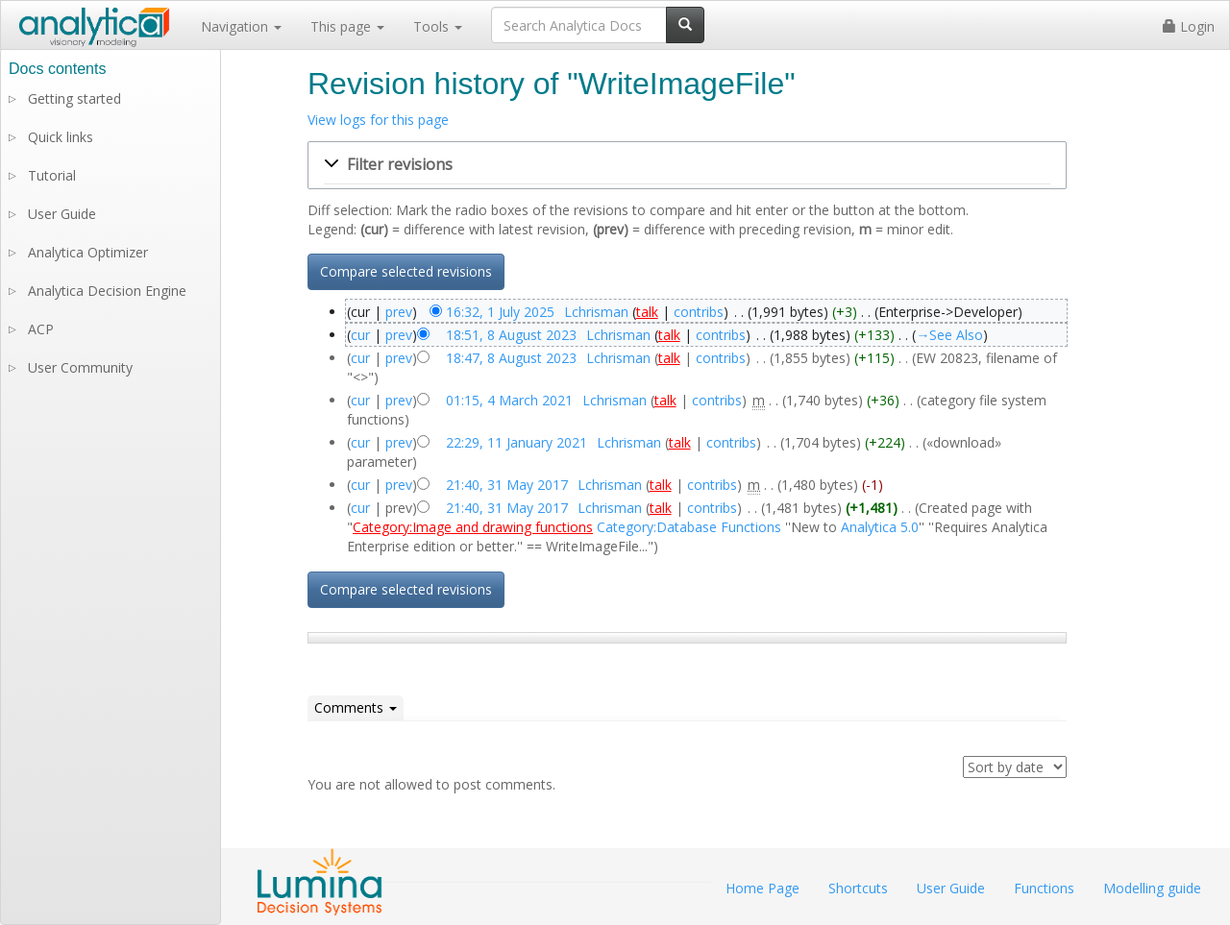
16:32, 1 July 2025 (500, 312)
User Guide (62, 214)
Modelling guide (1152, 888)
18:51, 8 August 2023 (511, 335)
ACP (41, 329)
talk (647, 312)
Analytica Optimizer (88, 252)
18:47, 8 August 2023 (511, 358)
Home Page (763, 888)
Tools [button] (437, 26)
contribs (699, 312)
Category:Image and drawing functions (473, 527)
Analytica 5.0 (880, 527)
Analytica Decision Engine (107, 290)
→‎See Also (949, 335)
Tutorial (52, 175)
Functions (1044, 888)
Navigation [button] (241, 26)
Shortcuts (858, 888)
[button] (687, 165)
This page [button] (347, 26)
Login (1189, 26)
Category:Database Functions (689, 527)
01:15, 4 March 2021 (509, 400)
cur (360, 335)
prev (398, 312)
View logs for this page (378, 119)
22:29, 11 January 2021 (516, 442)
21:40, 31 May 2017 (507, 484)
